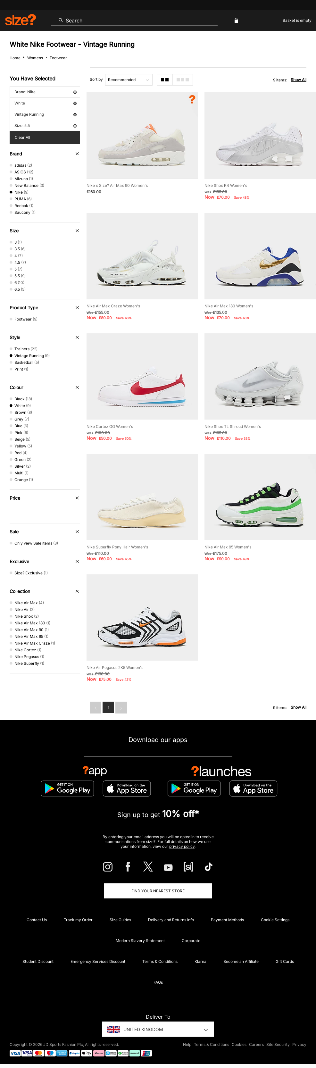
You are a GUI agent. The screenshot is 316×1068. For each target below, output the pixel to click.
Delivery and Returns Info (171, 919)
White (45, 103)
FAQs (158, 982)
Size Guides (120, 919)
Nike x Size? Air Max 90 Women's (117, 185)
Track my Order (78, 919)
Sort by (96, 79)
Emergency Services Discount (98, 961)
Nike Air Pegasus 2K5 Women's (115, 667)
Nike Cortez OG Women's (110, 426)
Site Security (278, 1044)
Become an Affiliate (241, 961)
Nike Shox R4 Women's (225, 185)
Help (187, 1044)
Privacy (299, 1044)
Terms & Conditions (160, 961)
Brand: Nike (45, 91)
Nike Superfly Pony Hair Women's (117, 547)
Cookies (239, 1044)
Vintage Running (45, 114)
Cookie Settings (275, 919)
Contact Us (37, 919)
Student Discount (38, 961)
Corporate (191, 940)
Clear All (22, 137)
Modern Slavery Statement (140, 940)
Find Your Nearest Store (158, 891)
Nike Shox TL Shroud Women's (232, 426)
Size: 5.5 (45, 125)
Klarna (200, 961)
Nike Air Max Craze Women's (113, 306)
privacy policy (182, 846)
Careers (256, 1044)
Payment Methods (227, 919)
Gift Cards (285, 961)
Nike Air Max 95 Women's (227, 547)
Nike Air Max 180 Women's (228, 306)
